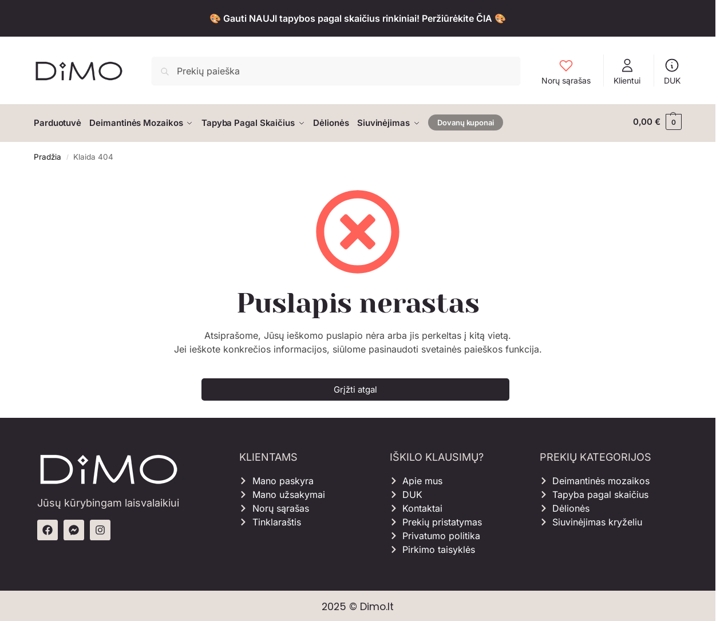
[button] (657, 122)
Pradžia (47, 154)
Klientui (627, 71)
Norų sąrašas (566, 71)
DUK (672, 71)
